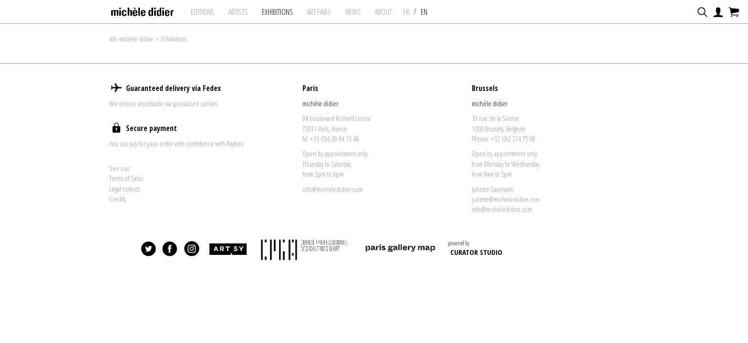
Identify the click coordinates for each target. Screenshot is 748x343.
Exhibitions (174, 38)
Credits (117, 198)
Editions (202, 12)
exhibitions (277, 12)
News (353, 12)
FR (406, 12)
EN (424, 12)
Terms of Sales (126, 178)
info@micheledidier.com (332, 189)
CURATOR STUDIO (476, 252)
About (383, 12)
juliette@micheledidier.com (506, 199)
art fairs (319, 12)
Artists (238, 12)
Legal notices (124, 188)
